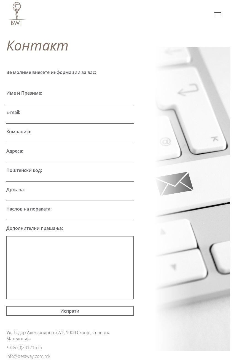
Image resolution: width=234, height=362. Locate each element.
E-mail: (13, 112)
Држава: (15, 190)
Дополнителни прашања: (34, 228)
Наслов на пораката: (29, 209)
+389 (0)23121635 (24, 347)
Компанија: (18, 132)
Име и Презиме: (24, 93)
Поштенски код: (24, 170)
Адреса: (14, 151)
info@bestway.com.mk (28, 356)
